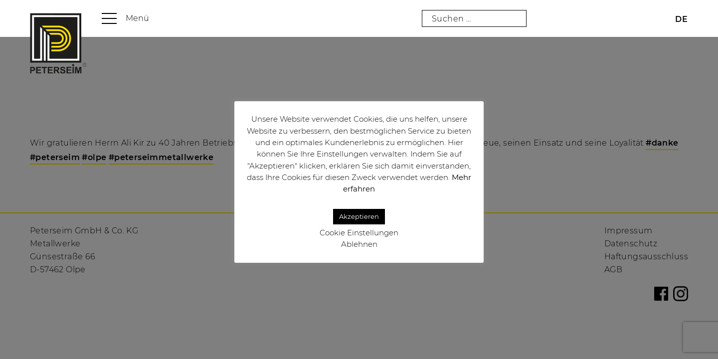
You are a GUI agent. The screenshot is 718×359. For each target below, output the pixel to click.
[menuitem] (681, 19)
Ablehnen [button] (359, 244)
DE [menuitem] (681, 19)
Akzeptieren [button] (359, 216)
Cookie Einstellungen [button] (359, 232)
